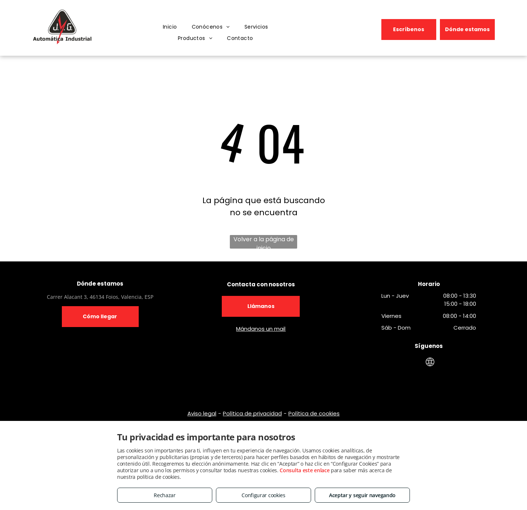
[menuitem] (170, 27)
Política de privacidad (252, 413)
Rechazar (165, 495)
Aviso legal (201, 413)
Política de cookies (314, 413)
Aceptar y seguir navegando (362, 495)
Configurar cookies (263, 495)
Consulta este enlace (304, 470)
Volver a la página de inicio (263, 242)
